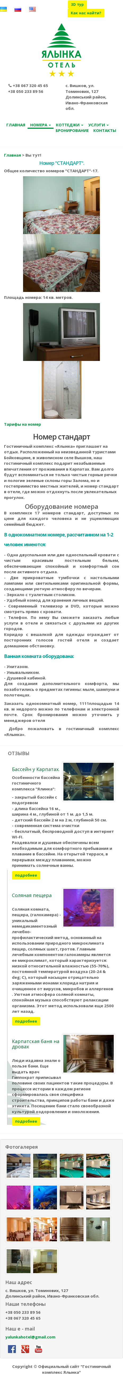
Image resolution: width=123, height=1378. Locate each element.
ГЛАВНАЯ (15, 125)
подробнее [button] (26, 875)
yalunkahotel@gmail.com (30, 1337)
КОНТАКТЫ (104, 130)
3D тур (77, 4)
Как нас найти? (86, 12)
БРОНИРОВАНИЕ (72, 130)
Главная (12, 155)
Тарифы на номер (22, 424)
